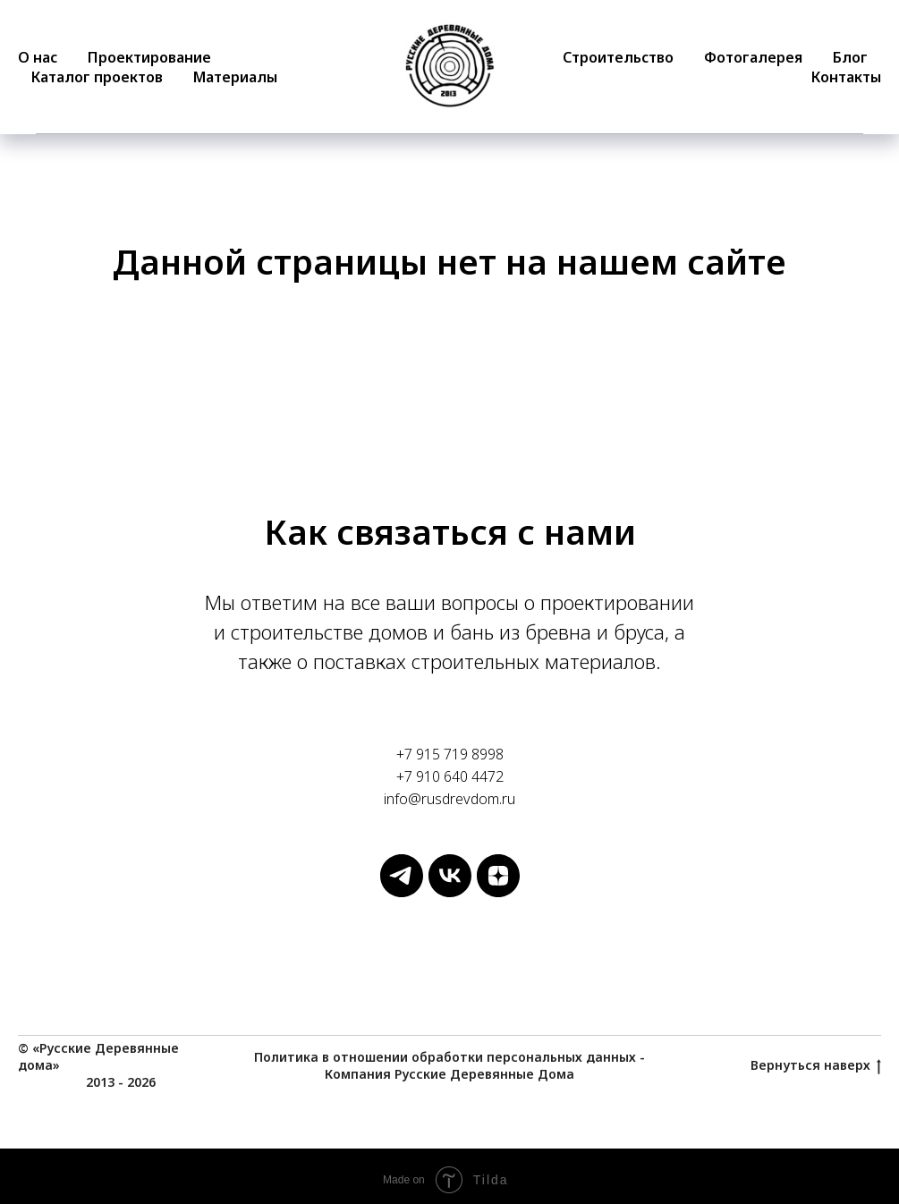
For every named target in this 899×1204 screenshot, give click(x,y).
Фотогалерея (753, 57)
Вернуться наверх (816, 1065)
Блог (850, 57)
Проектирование (149, 57)
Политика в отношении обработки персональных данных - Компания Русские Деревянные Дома (449, 1065)
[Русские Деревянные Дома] (401, 892)
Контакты (846, 77)
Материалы (235, 77)
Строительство (618, 57)
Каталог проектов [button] (97, 77)
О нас (37, 57)
